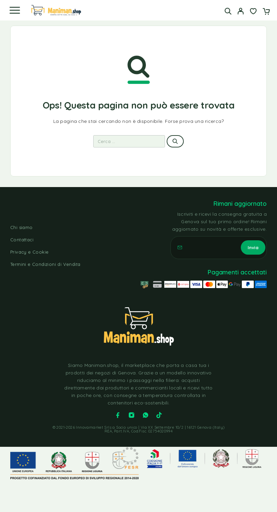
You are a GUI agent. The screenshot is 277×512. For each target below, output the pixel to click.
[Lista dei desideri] (253, 12)
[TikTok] (159, 415)
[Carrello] (266, 12)
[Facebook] (118, 415)
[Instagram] (131, 415)
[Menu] (14, 10)
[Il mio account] (240, 12)
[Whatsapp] (145, 415)
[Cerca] (228, 11)
